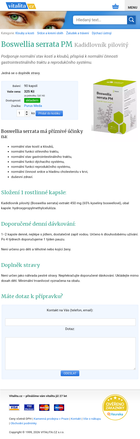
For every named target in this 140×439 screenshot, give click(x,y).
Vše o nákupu (92, 418)
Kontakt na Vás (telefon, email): (70, 310)
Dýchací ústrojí (101, 33)
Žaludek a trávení (78, 33)
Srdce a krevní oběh (50, 33)
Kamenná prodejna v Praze (51, 418)
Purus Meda (33, 106)
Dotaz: (70, 329)
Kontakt (76, 418)
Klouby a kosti (25, 33)
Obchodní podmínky (24, 423)
